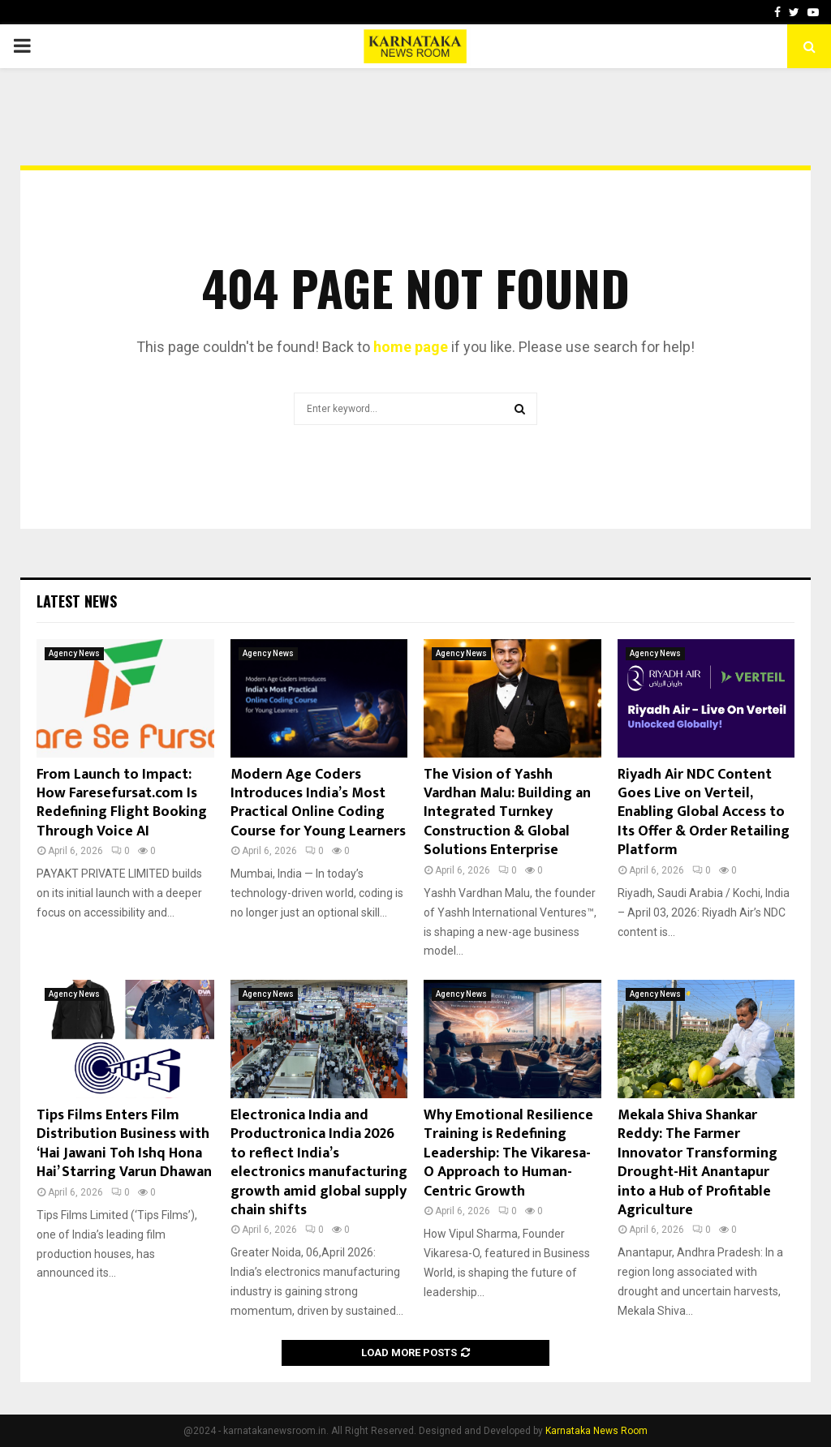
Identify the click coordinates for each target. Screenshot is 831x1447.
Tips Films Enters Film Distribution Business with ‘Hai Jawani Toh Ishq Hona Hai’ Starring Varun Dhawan (124, 1143)
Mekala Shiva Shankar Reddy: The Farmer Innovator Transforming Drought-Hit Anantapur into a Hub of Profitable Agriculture (697, 1162)
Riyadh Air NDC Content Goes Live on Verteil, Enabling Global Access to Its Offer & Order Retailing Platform (704, 812)
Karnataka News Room (596, 1430)
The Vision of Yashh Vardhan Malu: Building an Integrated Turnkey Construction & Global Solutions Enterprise (507, 812)
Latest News (77, 601)
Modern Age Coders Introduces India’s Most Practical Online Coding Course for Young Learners (318, 803)
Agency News (74, 653)
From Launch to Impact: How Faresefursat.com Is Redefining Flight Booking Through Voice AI (122, 803)
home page (410, 346)
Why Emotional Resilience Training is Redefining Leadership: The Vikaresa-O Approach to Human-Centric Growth (508, 1153)
